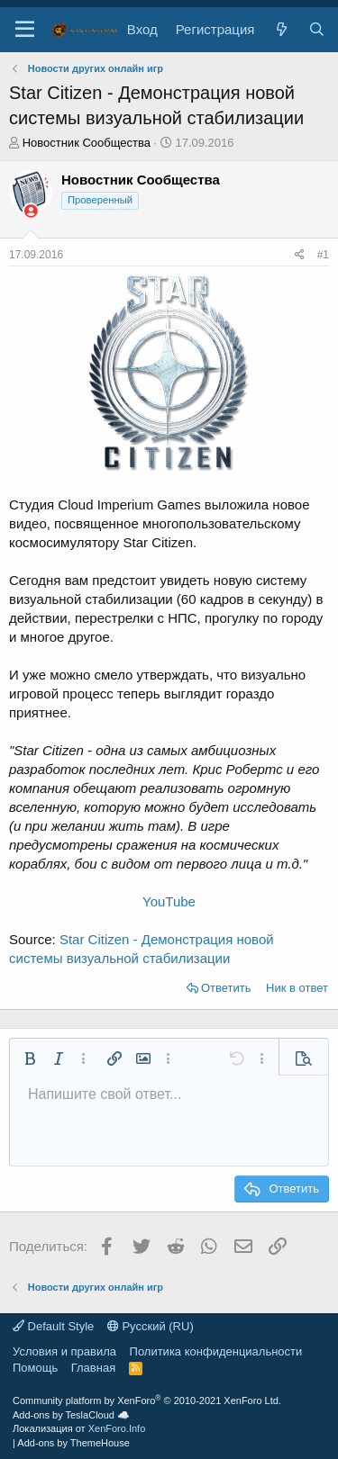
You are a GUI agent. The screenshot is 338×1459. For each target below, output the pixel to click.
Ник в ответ (297, 988)
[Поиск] (316, 29)
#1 (323, 254)
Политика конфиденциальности (216, 1351)
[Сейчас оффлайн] (31, 211)
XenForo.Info (117, 1428)
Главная (93, 1367)
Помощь (35, 1367)
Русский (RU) (150, 1326)
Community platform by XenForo (147, 1400)
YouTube (169, 901)
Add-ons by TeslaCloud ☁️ (71, 1414)
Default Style (53, 1326)
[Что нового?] (280, 29)
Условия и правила (64, 1351)
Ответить (226, 988)
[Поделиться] (299, 255)
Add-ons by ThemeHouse (73, 1442)
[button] (25, 29)
